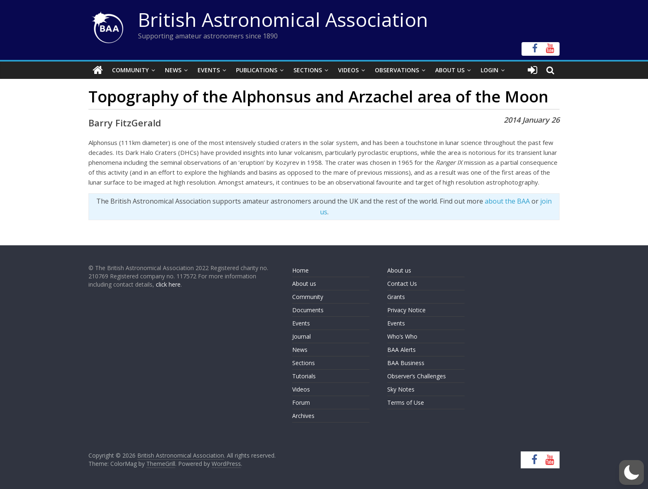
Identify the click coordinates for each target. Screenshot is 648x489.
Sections (307, 70)
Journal (301, 336)
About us (304, 283)
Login (489, 70)
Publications (256, 70)
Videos (348, 70)
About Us (450, 70)
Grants (396, 297)
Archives (303, 416)
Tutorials (304, 376)
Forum (301, 402)
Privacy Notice (406, 310)
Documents (308, 310)
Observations (397, 70)
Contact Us (402, 283)
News (173, 70)
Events (209, 70)
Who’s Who (402, 336)
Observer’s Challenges (416, 376)
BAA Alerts (401, 350)
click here (168, 284)
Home (300, 270)
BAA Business (405, 363)
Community (130, 70)
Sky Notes (401, 389)
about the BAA (507, 201)
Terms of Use (405, 402)
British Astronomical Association (283, 19)
